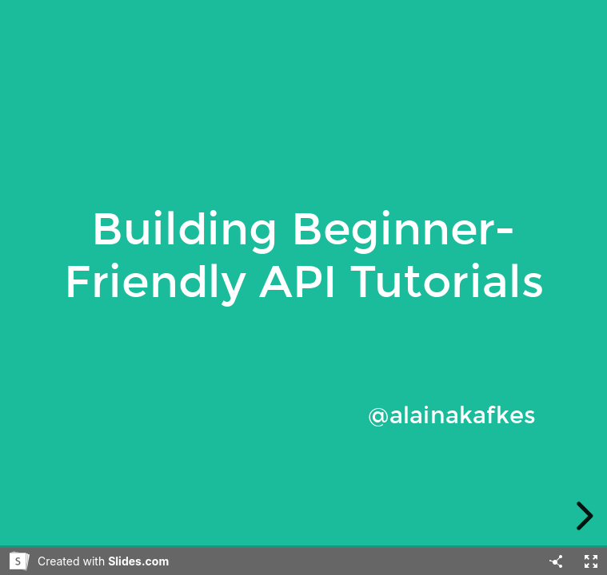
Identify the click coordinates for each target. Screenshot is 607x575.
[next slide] (582, 516)
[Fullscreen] (591, 561)
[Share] (556, 561)
